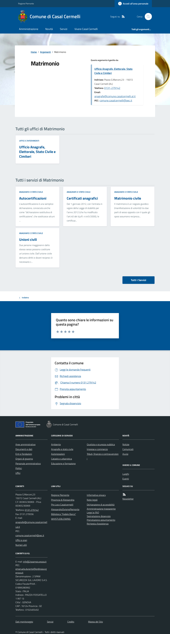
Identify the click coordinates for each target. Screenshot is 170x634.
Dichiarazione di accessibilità (100, 504)
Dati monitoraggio (24, 621)
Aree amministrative (25, 444)
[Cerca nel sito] (147, 16)
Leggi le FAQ (93, 512)
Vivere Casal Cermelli (86, 29)
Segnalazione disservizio (99, 516)
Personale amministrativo (28, 463)
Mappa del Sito (95, 621)
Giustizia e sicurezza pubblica (101, 444)
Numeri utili (21, 545)
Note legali (92, 500)
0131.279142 (32, 510)
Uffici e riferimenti (29, 140)
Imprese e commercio (97, 449)
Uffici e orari (21, 540)
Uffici (17, 473)
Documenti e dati (23, 449)
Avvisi (125, 454)
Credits (70, 621)
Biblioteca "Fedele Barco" (63, 514)
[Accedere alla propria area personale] (133, 3)
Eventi (125, 478)
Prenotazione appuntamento (101, 520)
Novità (49, 29)
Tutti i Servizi (138, 280)
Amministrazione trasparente (101, 509)
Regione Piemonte (26, 3)
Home (34, 52)
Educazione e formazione (63, 463)
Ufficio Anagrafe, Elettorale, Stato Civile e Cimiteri (113, 71)
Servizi (63, 29)
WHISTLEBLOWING (61, 519)
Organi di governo (24, 458)
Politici (18, 468)
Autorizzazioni (58, 454)
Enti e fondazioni (23, 454)
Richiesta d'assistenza (97, 523)
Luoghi (125, 474)
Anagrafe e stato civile (31, 191)
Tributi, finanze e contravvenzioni (103, 456)
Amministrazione (28, 29)
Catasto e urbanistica (61, 458)
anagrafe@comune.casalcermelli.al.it (115, 96)
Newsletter (128, 499)
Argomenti (45, 52)
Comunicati (127, 449)
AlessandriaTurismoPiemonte (65, 509)
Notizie (125, 444)
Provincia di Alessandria (62, 500)
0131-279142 (112, 88)
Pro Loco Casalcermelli (62, 504)
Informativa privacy (96, 495)
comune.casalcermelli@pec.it (116, 100)
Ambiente (56, 444)
